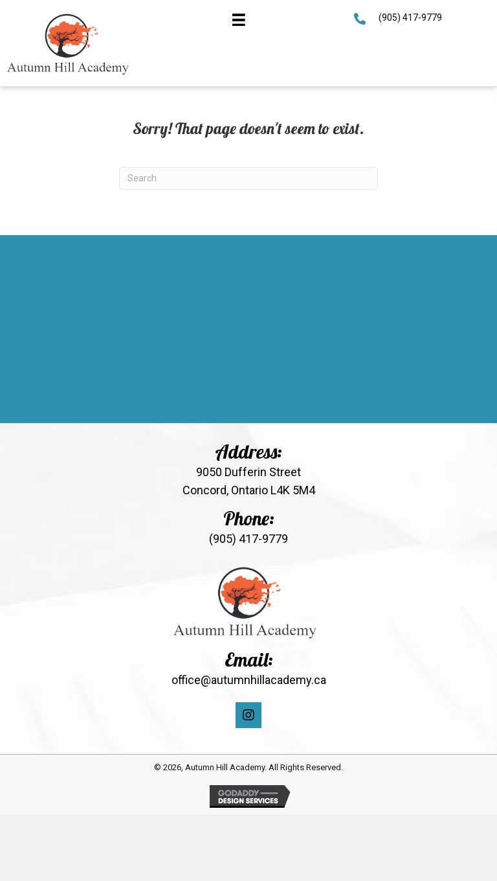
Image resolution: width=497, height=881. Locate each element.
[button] (248, 715)
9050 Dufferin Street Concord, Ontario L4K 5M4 (248, 481)
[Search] (248, 178)
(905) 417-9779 (410, 17)
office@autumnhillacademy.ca (248, 680)
